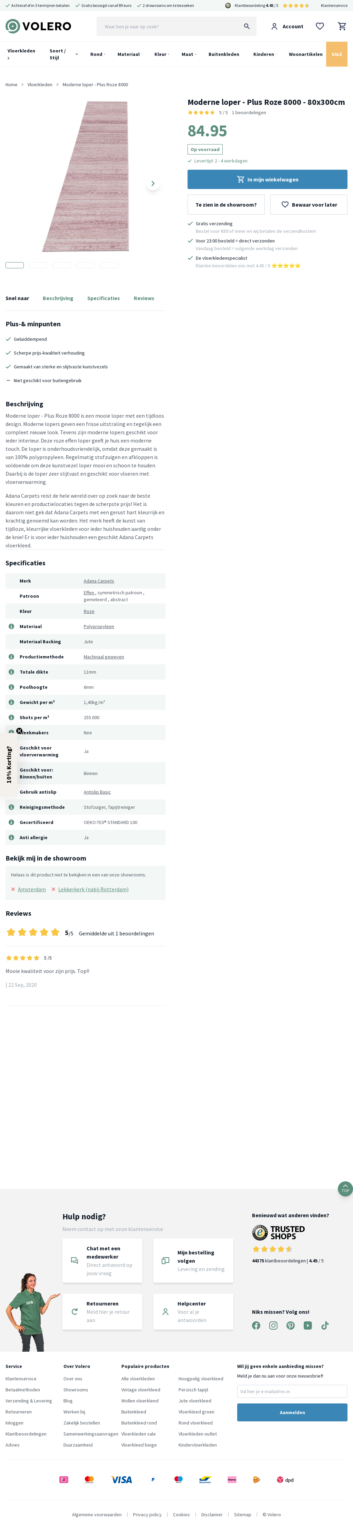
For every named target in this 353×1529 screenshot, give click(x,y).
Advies (13, 1445)
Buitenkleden (224, 54)
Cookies (181, 1514)
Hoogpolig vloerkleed (201, 1379)
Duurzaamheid (78, 1445)
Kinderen (263, 54)
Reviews (144, 298)
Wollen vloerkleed (140, 1401)
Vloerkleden (21, 54)
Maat (187, 54)
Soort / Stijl (58, 54)
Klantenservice (334, 5)
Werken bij (74, 1412)
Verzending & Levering (29, 1401)
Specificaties (103, 298)
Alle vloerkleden (138, 1379)
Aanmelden (292, 1412)
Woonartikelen (306, 54)
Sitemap (242, 1514)
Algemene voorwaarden (97, 1514)
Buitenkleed (133, 1412)
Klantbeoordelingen (26, 1434)
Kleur (160, 54)
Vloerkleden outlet (198, 1434)
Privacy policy (147, 1514)
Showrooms (75, 1390)
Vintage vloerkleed (140, 1390)
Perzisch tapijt (193, 1390)
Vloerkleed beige (139, 1445)
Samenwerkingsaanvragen (90, 1434)
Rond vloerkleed (196, 1423)
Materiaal (129, 54)
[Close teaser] (19, 730)
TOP (345, 1188)
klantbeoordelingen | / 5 (290, 1244)
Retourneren (19, 1412)
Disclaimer (212, 1514)
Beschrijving (58, 298)
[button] (8, 764)
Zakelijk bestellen (81, 1423)
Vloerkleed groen (196, 1412)
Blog (68, 1401)
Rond (96, 54)
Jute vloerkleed (195, 1401)
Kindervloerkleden (198, 1445)
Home (12, 84)
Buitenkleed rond (139, 1423)
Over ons (72, 1379)
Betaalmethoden (23, 1390)
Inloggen (14, 1423)
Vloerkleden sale (138, 1434)
